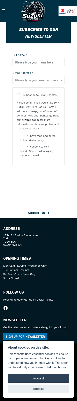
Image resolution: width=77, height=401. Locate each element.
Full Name (20, 55)
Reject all (38, 388)
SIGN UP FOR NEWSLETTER (25, 336)
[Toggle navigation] (3, 11)
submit (36, 213)
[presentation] (44, 185)
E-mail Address (23, 73)
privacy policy (30, 120)
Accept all (38, 378)
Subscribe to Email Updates (37, 95)
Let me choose (56, 367)
